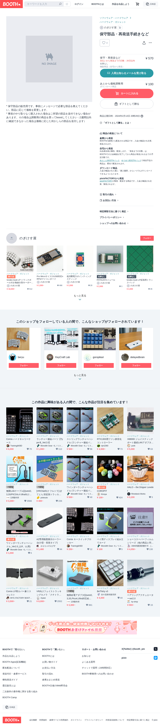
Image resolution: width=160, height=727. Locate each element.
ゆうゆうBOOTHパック (131, 160)
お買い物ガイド (50, 662)
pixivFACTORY (106, 181)
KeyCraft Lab (62, 357)
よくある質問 (88, 662)
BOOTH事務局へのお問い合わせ (98, 673)
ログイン (79, 4)
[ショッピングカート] (137, 4)
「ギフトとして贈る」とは (116, 123)
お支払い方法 (109, 200)
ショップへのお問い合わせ (113, 223)
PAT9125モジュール (106, 280)
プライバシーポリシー (111, 217)
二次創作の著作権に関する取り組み (20, 691)
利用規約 (43, 720)
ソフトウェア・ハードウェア (114, 18)
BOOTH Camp (9, 697)
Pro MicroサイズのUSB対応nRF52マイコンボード (50, 277)
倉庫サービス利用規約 (58, 720)
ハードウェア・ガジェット (113, 22)
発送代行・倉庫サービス (14, 673)
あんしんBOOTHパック (110, 160)
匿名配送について (11, 668)
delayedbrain (137, 357)
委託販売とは (9, 685)
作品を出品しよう (120, 4)
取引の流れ (108, 194)
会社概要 (33, 720)
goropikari (98, 357)
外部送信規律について (115, 720)
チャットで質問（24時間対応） (97, 668)
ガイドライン (76, 720)
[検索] (60, 4)
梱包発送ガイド (10, 679)
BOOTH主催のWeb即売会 (55, 685)
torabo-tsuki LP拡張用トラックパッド (140, 281)
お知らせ (86, 656)
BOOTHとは (97, 4)
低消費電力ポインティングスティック (79, 277)
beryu (21, 357)
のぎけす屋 (27, 238)
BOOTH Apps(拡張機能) (14, 662)
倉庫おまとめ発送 (51, 679)
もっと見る (80, 378)
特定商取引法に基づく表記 (113, 211)
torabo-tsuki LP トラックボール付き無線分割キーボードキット (19, 281)
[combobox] (43, 4)
